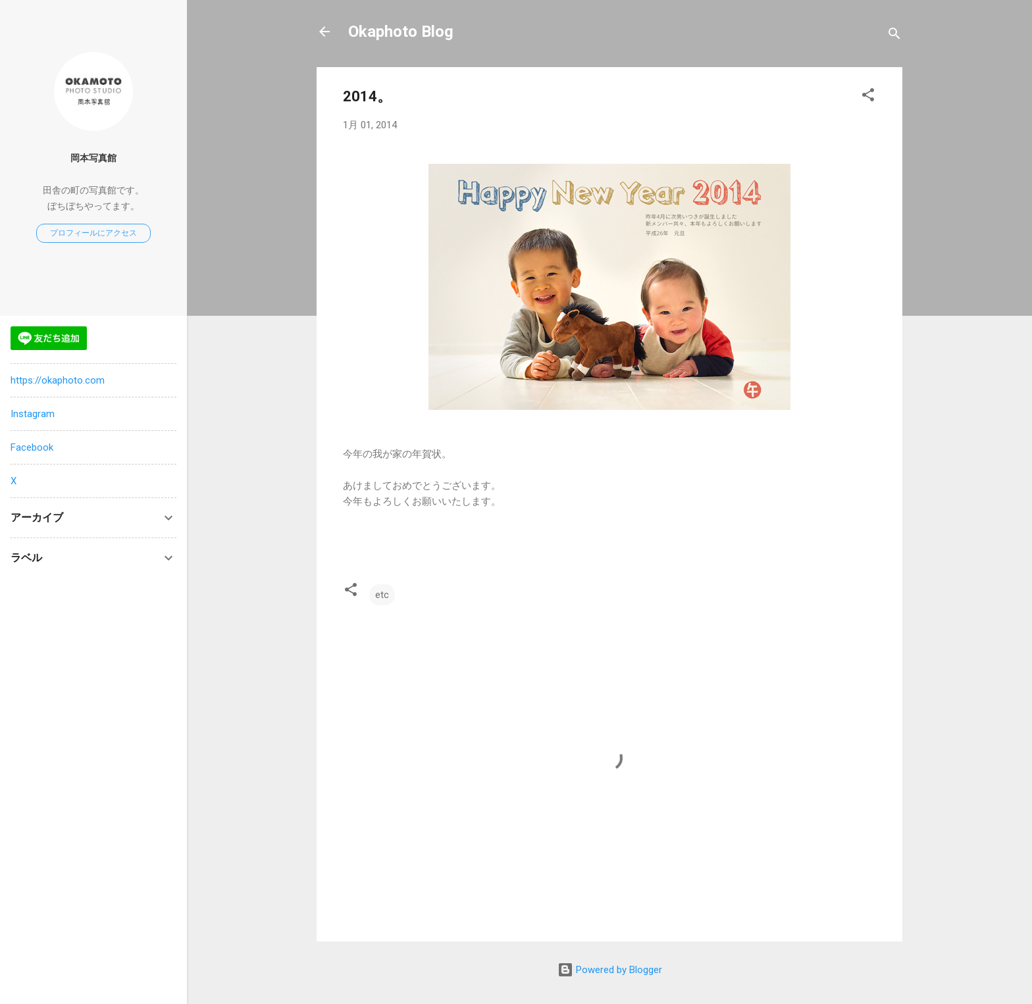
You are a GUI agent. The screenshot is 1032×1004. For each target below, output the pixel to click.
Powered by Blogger (609, 970)
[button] (868, 97)
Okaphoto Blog (400, 31)
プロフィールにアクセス (93, 233)
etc (382, 595)
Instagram (33, 414)
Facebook (32, 447)
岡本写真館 (93, 158)
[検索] (894, 36)
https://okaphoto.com (58, 380)
